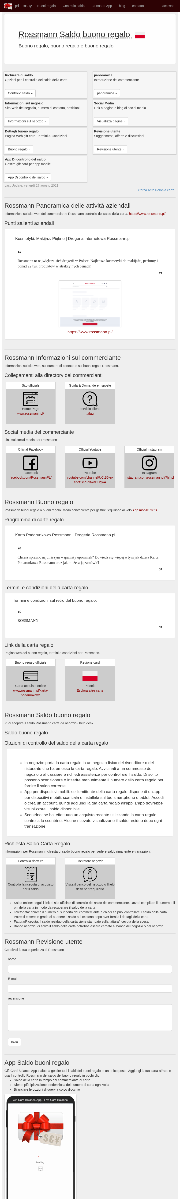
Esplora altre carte (90, 690)
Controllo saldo (74, 6)
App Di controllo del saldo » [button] (28, 177)
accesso (168, 6)
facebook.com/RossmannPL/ (31, 477)
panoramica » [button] (107, 93)
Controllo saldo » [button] (20, 93)
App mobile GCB (144, 510)
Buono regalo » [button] (19, 149)
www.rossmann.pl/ (30, 413)
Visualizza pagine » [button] (111, 121)
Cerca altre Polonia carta (156, 190)
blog (122, 6)
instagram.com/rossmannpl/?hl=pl (149, 477)
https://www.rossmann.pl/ (147, 214)
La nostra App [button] (102, 6)
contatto (138, 6)
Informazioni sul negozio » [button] (27, 121)
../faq (90, 413)
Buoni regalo (46, 6)
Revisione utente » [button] (110, 149)
